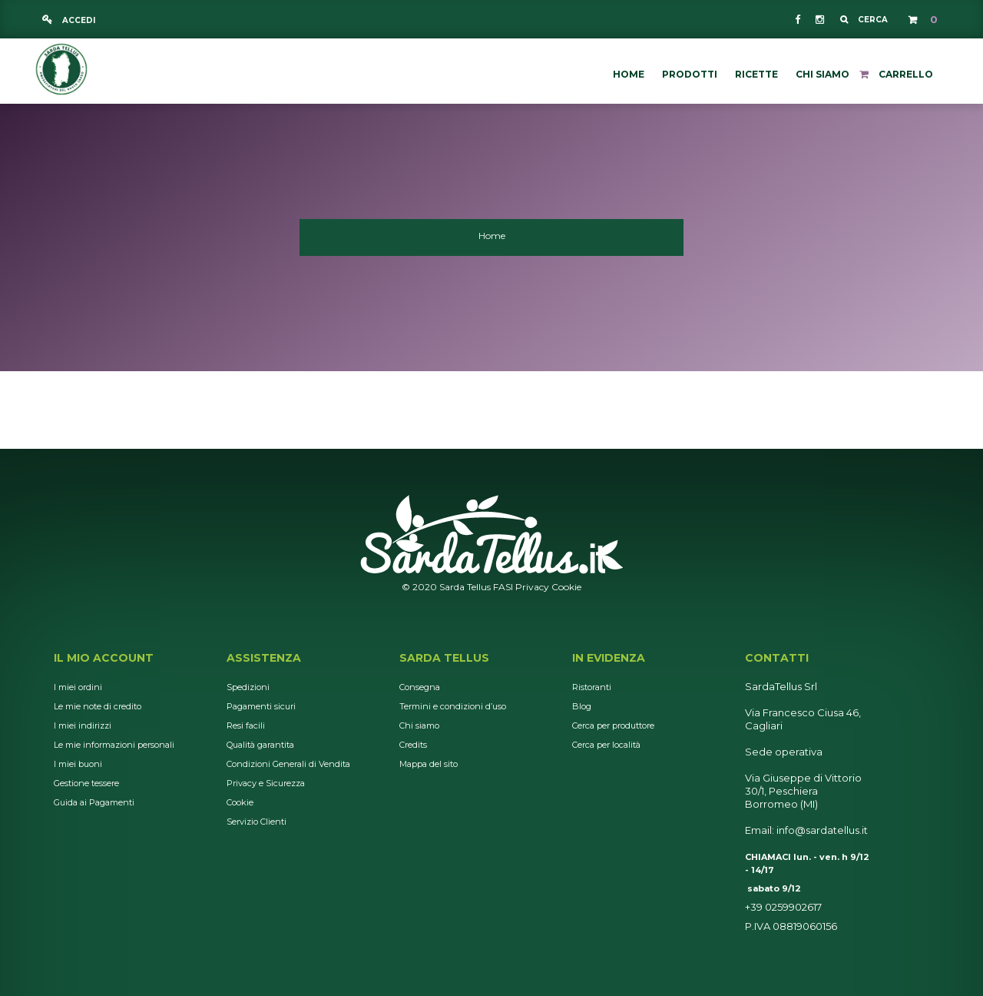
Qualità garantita (260, 744)
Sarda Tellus (444, 658)
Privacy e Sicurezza (266, 783)
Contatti (777, 658)
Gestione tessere (86, 783)
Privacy (532, 587)
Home (491, 235)
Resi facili (246, 725)
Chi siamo (419, 725)
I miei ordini (78, 687)
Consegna (419, 687)
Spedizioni (248, 687)
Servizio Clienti (256, 821)
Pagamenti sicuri (261, 706)
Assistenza (264, 658)
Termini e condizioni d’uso (452, 706)
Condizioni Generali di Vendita (288, 764)
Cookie (566, 587)
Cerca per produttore (613, 725)
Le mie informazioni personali (114, 744)
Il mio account (104, 658)
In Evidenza (608, 658)
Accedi (77, 20)
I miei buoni (78, 764)
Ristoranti (591, 687)
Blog (581, 706)
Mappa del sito (428, 764)
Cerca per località (606, 744)
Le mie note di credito (97, 706)
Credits (413, 744)
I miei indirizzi (82, 725)
